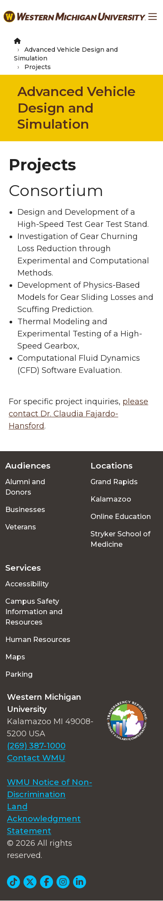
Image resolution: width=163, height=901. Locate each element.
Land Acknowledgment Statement (44, 819)
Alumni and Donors (25, 487)
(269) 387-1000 (36, 746)
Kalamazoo (110, 499)
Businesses (25, 509)
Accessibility (27, 584)
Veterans (20, 527)
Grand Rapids (114, 482)
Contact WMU (36, 758)
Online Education (120, 516)
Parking (19, 674)
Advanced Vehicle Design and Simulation (76, 107)
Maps (15, 657)
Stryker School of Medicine (120, 539)
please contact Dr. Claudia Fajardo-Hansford (78, 414)
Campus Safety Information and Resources (34, 611)
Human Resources (37, 639)
